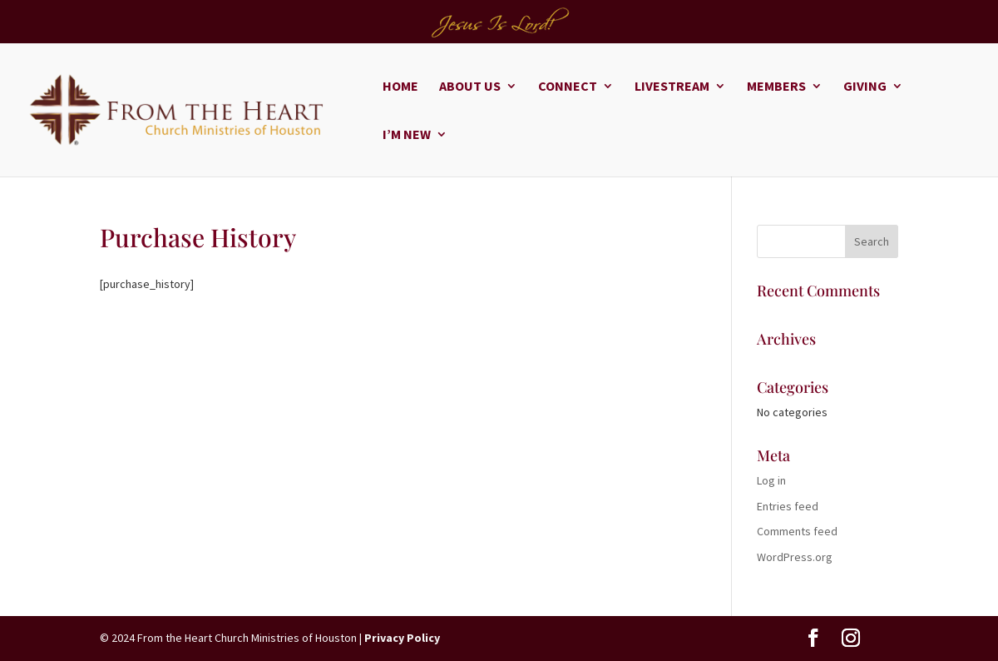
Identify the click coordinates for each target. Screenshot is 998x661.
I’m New (407, 135)
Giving (865, 87)
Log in (771, 480)
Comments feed (797, 531)
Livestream (672, 87)
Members (776, 87)
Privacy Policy (402, 637)
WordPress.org (794, 556)
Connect (567, 87)
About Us (470, 87)
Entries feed (787, 506)
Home (400, 87)
